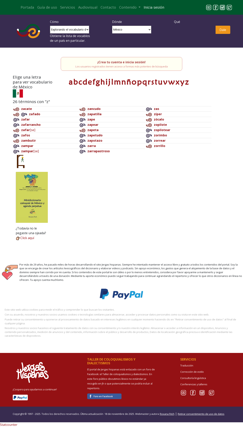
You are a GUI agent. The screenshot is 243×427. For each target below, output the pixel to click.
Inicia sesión (154, 7)
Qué (177, 22)
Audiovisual (87, 7)
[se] (28, 130)
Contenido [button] (128, 7)
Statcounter (8, 424)
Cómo (54, 22)
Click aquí (25, 238)
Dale (222, 30)
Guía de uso (47, 7)
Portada (27, 7)
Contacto (108, 7)
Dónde (117, 22)
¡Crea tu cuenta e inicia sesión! (121, 62)
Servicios (67, 7)
